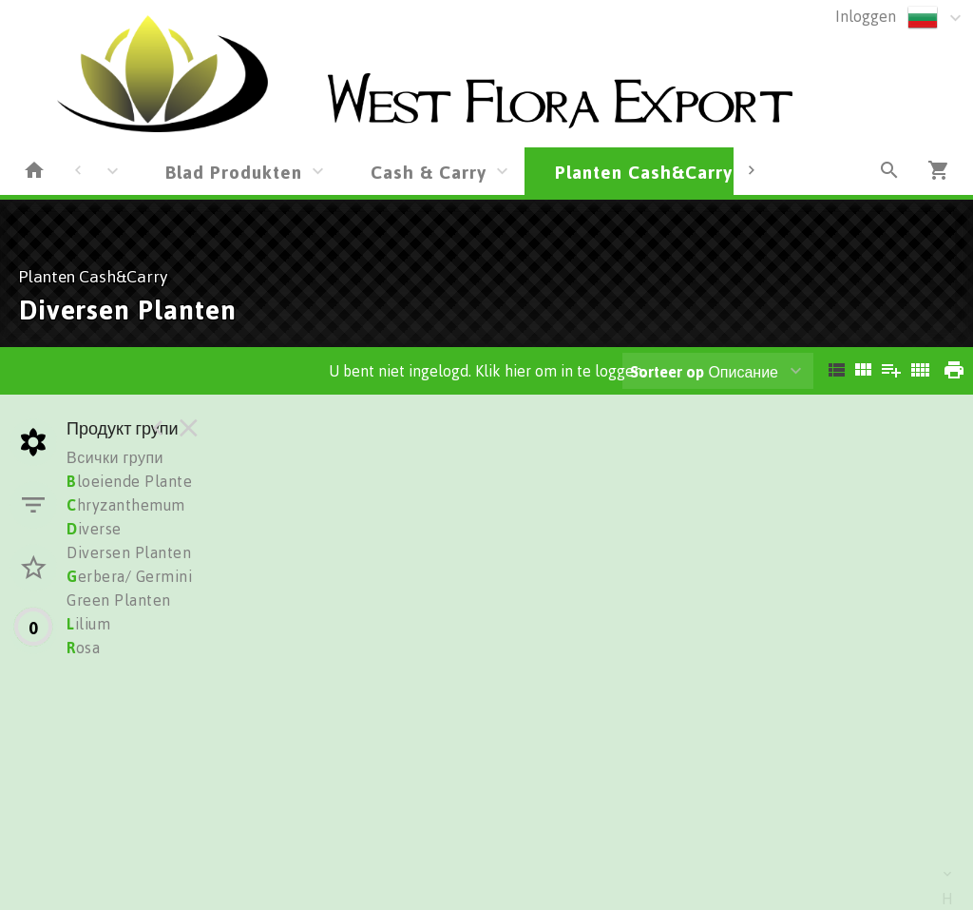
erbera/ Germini (129, 576)
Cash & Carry (428, 172)
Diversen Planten (129, 552)
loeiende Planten (134, 481)
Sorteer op (667, 371)
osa (83, 647)
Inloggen (865, 16)
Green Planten (119, 600)
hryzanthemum (126, 504)
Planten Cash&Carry (644, 172)
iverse (94, 528)
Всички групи (115, 457)
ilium (88, 623)
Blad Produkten (233, 172)
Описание (704, 371)
